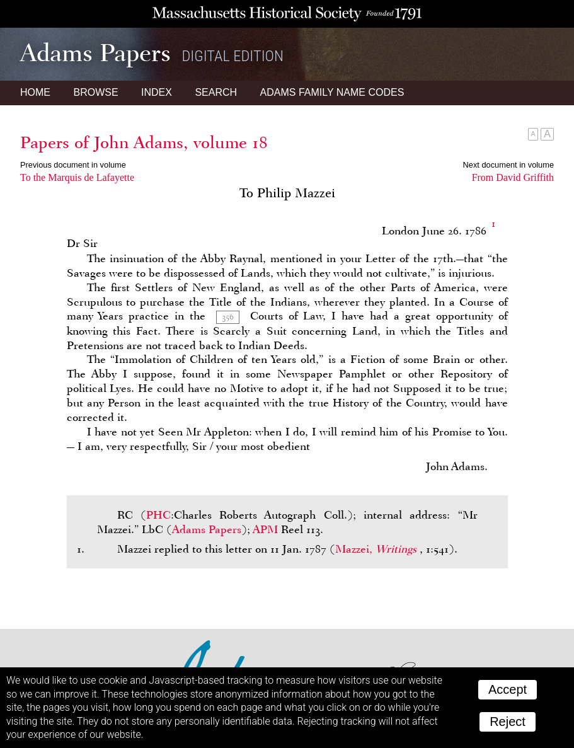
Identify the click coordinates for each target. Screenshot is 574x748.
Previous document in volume (73, 165)
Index (156, 92)
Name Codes (332, 92)
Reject (507, 721)
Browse (95, 92)
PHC (158, 515)
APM (265, 529)
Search (216, 92)
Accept (507, 689)
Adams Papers (206, 529)
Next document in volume (508, 165)
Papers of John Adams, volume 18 (144, 142)
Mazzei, (377, 549)
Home (35, 92)
